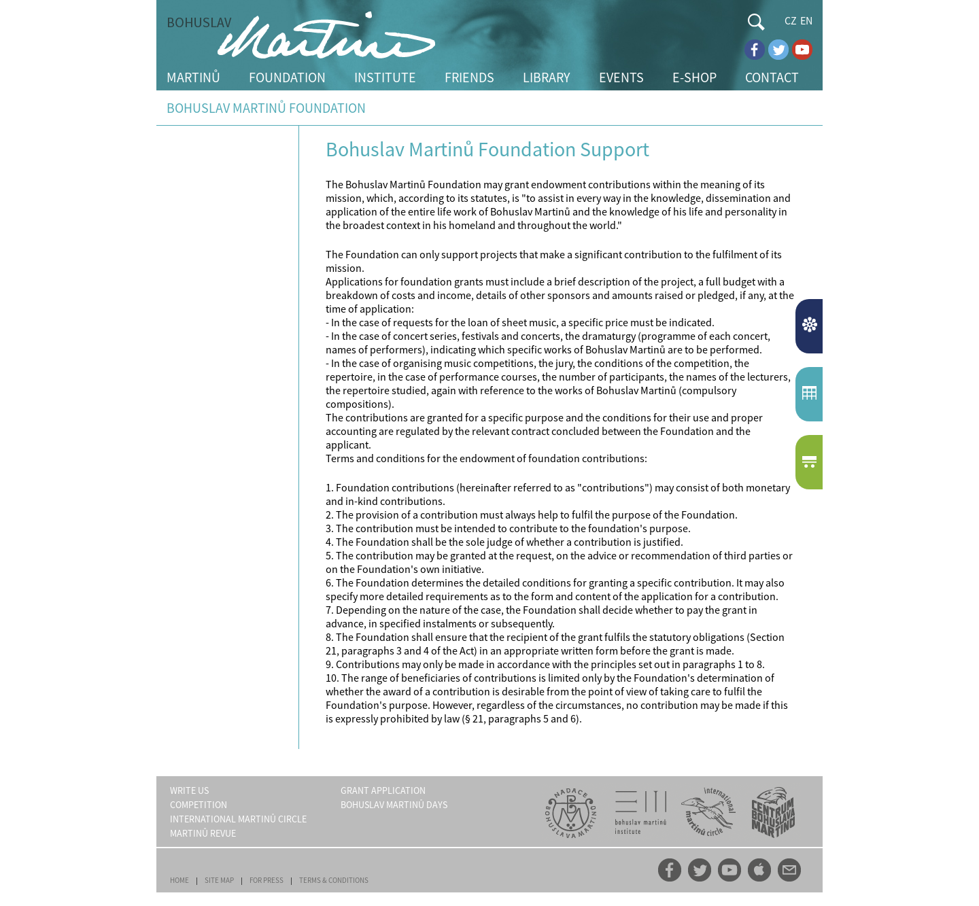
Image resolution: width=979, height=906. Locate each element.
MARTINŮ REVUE (203, 833)
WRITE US (189, 790)
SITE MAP (219, 880)
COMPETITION (198, 805)
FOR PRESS (267, 880)
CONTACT (772, 77)
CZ (791, 20)
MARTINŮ (193, 77)
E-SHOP (694, 77)
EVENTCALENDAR (810, 394)
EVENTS (621, 77)
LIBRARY (546, 77)
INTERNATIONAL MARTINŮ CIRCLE (238, 819)
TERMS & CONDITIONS (333, 880)
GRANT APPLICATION (383, 790)
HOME (179, 880)
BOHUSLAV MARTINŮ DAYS (394, 805)
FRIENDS (469, 77)
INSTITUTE (385, 77)
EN (806, 20)
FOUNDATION (287, 77)
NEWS (810, 326)
